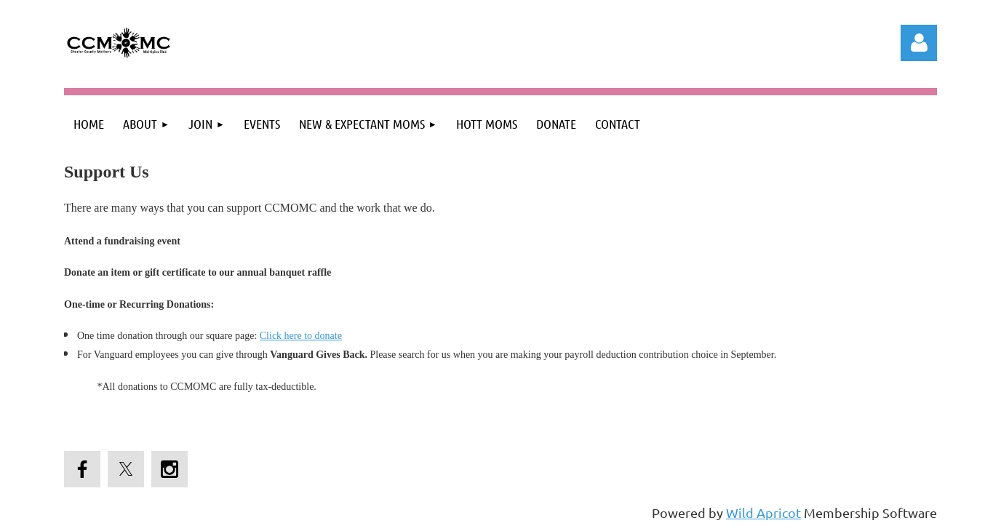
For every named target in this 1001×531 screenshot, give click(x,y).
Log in (919, 43)
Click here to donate (301, 335)
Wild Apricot (763, 512)
